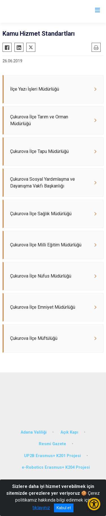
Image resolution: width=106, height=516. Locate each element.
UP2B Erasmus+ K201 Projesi (52, 455)
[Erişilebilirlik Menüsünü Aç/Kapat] (94, 504)
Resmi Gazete (52, 444)
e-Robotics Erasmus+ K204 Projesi (56, 467)
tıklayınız (41, 507)
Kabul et (64, 508)
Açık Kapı (69, 432)
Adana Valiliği (34, 432)
